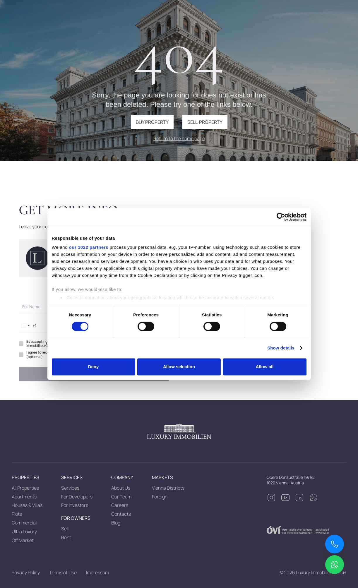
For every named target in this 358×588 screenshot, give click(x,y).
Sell (64, 528)
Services (70, 488)
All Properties (25, 488)
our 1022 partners (88, 247)
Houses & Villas (27, 505)
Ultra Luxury (24, 531)
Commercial (24, 523)
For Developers (77, 496)
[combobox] (27, 326)
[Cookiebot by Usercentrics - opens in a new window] (280, 216)
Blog (115, 523)
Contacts (121, 514)
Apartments (24, 496)
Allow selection (179, 366)
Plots (17, 514)
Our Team (121, 496)
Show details (280, 348)
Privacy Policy (26, 572)
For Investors (74, 505)
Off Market (23, 540)
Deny (93, 366)
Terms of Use (63, 572)
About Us (120, 488)
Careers (119, 505)
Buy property (152, 122)
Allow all (265, 366)
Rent (66, 537)
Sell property (204, 122)
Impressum (97, 572)
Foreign (159, 496)
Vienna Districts (168, 488)
